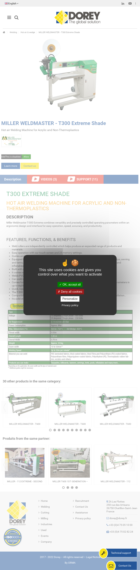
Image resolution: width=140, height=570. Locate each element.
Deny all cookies (70, 291)
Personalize (70, 299)
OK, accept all (70, 284)
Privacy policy (70, 305)
